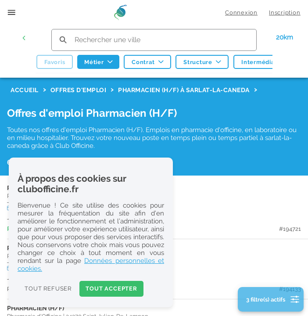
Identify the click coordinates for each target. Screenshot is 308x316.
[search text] (154, 40)
